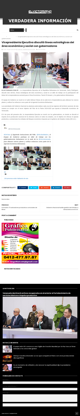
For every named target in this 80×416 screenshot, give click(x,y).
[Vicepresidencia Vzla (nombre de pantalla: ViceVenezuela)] (5, 128)
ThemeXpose (13, 413)
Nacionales (11, 37)
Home (3, 30)
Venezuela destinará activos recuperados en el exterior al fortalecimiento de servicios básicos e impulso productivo (36, 294)
